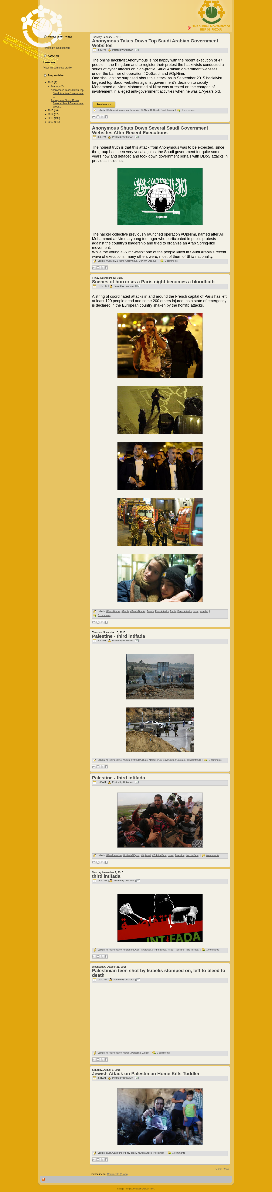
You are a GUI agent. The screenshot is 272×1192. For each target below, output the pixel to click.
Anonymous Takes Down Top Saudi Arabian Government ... (67, 93)
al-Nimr (120, 261)
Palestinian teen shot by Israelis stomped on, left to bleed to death (158, 973)
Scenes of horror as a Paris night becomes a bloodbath (153, 281)
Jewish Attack (144, 1153)
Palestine (179, 855)
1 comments (212, 949)
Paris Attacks (162, 611)
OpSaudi (154, 110)
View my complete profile (57, 67)
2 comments (171, 261)
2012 (50, 121)
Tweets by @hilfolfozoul (56, 47)
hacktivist (135, 110)
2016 (50, 82)
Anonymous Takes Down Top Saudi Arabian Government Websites (155, 43)
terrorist (204, 611)
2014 (50, 114)
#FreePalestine (114, 760)
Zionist (145, 1052)
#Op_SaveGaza (165, 760)
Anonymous (122, 110)
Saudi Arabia (167, 110)
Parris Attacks (184, 611)
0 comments (212, 855)
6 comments (188, 110)
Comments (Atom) (117, 1174)
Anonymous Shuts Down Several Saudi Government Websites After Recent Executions (150, 130)
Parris (173, 611)
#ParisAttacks (113, 611)
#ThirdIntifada (194, 760)
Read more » (103, 104)
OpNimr (145, 110)
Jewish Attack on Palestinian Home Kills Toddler (146, 1073)
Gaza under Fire (120, 1153)
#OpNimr (110, 110)
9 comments (215, 760)
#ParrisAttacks (137, 611)
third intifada (192, 855)
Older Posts (222, 1168)
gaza (108, 1153)
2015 (50, 110)
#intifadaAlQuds (139, 760)
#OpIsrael (180, 760)
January (55, 86)
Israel (171, 855)
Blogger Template (125, 1189)
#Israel (152, 760)
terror (195, 611)
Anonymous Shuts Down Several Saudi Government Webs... (67, 103)
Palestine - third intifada (118, 636)
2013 (50, 118)
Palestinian (158, 1153)
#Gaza (126, 760)
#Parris (125, 611)
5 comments (104, 615)
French (150, 611)
